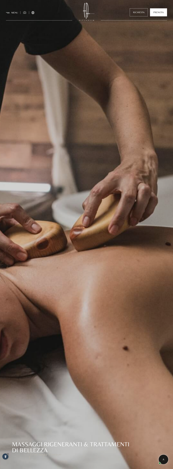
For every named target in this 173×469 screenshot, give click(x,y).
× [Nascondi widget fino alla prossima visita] (7, 454)
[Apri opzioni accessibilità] (5, 456)
